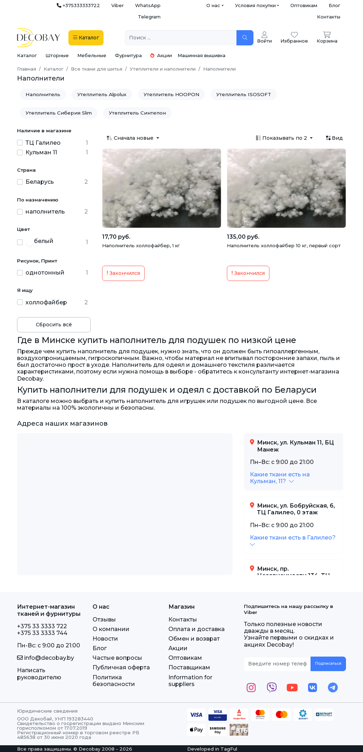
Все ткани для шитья (96, 69)
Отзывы (104, 619)
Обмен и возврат (194, 638)
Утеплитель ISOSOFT (243, 94)
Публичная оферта (121, 667)
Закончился (123, 273)
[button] (280, 478)
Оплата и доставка (196, 629)
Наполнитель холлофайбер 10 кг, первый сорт (284, 245)
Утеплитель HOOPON (171, 94)
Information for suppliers (190, 680)
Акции (161, 55)
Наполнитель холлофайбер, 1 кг (141, 245)
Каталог (27, 55)
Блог (334, 5)
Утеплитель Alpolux (102, 94)
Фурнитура (128, 55)
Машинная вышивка (201, 55)
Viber (117, 5)
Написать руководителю (39, 673)
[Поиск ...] (181, 37)
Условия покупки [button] (255, 5)
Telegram (149, 17)
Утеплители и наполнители (163, 69)
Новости (105, 638)
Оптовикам (303, 5)
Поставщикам (189, 667)
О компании (111, 629)
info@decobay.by (45, 657)
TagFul (228, 749)
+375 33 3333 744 (42, 633)
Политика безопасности (114, 680)
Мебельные (91, 55)
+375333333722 (78, 5)
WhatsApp (148, 5)
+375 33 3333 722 (42, 626)
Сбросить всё (54, 324)
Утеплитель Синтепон (137, 113)
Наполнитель (43, 94)
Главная (26, 69)
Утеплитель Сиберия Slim (59, 113)
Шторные (57, 55)
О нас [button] (213, 5)
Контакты (328, 17)
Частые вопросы (117, 657)
